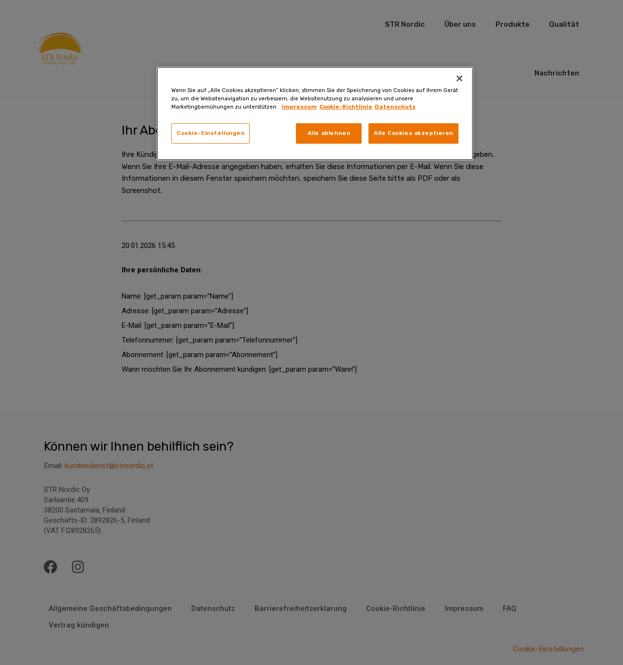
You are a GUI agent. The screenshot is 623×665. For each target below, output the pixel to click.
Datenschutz (395, 106)
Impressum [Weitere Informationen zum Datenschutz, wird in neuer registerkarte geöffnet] (299, 106)
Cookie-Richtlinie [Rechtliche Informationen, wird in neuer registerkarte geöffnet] (345, 106)
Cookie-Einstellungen (210, 133)
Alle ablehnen (329, 133)
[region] (315, 113)
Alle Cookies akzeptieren (413, 133)
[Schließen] (459, 78)
